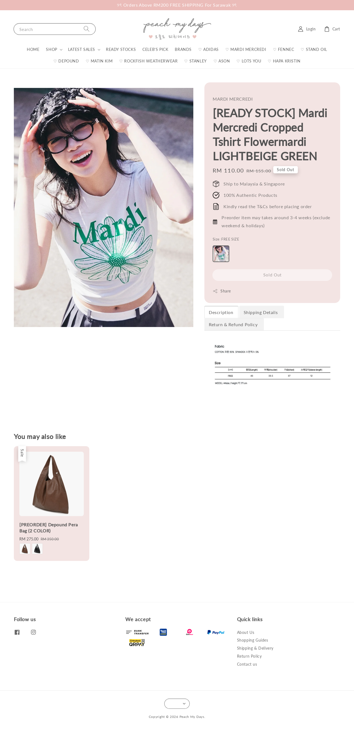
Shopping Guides (252, 640)
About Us (245, 632)
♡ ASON (222, 61)
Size (226, 239)
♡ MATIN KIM (99, 61)
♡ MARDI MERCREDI (245, 49)
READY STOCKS (121, 49)
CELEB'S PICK (155, 49)
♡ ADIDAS (208, 49)
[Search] (86, 28)
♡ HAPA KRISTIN (284, 61)
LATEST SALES (81, 49)
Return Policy (249, 656)
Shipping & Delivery (255, 648)
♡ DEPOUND (66, 61)
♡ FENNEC (283, 49)
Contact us (247, 664)
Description (221, 312)
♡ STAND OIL (314, 49)
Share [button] (222, 291)
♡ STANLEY (195, 61)
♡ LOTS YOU (248, 61)
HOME (33, 49)
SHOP (51, 49)
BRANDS (183, 49)
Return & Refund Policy (234, 324)
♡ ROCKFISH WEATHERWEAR (148, 61)
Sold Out (272, 274)
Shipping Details (261, 312)
